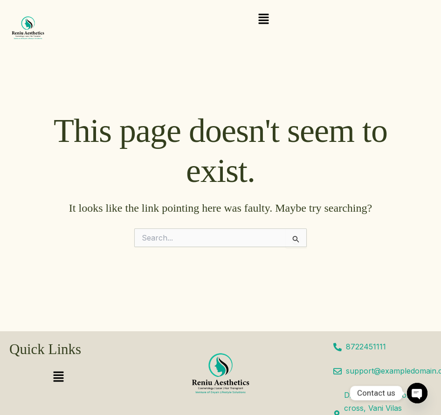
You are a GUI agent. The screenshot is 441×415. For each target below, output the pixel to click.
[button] (263, 19)
